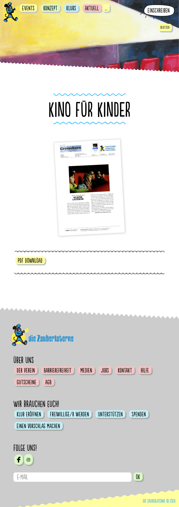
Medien (86, 370)
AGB (48, 382)
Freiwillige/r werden (69, 414)
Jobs (105, 370)
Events (28, 8)
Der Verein (26, 370)
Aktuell (92, 8)
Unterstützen (110, 414)
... (106, 8)
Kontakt (125, 370)
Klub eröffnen (29, 414)
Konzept (50, 8)
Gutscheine (26, 382)
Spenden (139, 414)
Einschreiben (159, 10)
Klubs (71, 8)
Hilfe (145, 370)
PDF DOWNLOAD (30, 260)
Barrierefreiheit (58, 370)
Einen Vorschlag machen (38, 426)
